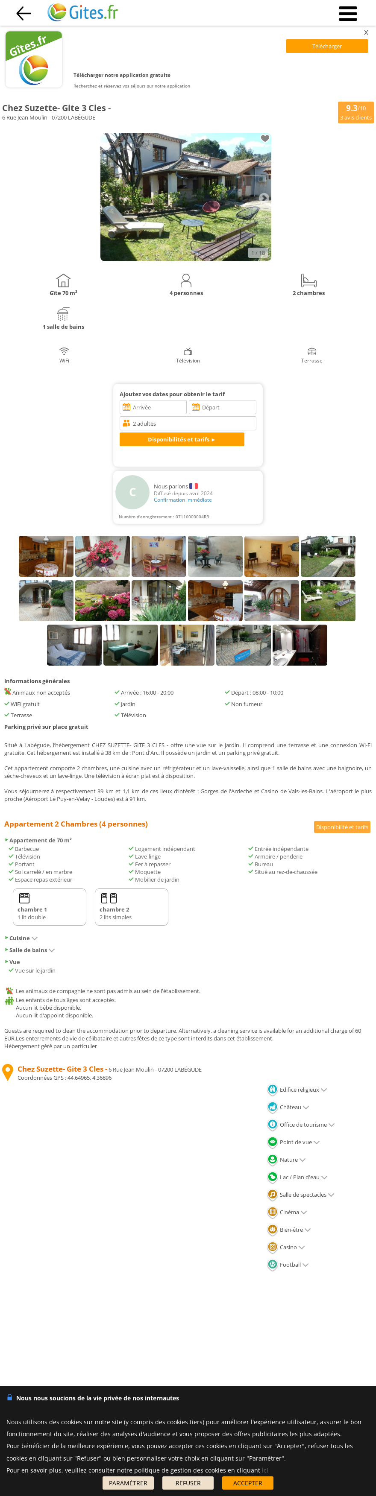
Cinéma (287, 1212)
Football (288, 1264)
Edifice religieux (297, 1089)
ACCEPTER (247, 1483)
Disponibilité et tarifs (342, 827)
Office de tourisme (301, 1124)
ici (265, 1470)
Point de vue (293, 1142)
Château (288, 1107)
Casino (286, 1247)
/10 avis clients (356, 112)
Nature (286, 1159)
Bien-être (289, 1229)
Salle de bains (29, 950)
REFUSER (188, 1483)
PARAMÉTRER (128, 1483)
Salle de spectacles (301, 1194)
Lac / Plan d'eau (297, 1177)
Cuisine (21, 938)
